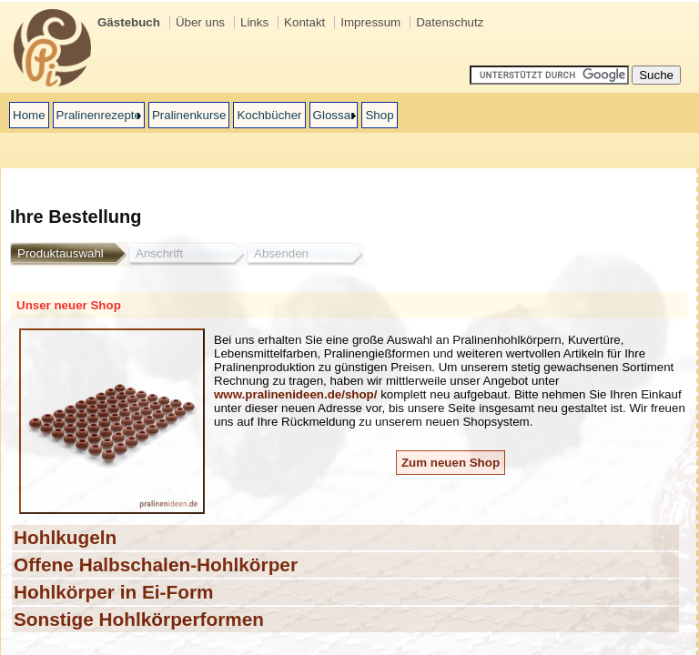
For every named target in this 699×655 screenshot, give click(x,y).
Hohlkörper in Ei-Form (114, 591)
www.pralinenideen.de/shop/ (295, 394)
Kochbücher (269, 115)
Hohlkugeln (65, 537)
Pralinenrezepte (98, 115)
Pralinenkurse (189, 115)
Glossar (334, 115)
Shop (379, 115)
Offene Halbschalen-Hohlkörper (156, 564)
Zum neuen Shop (450, 462)
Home (29, 115)
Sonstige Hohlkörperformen (139, 619)
